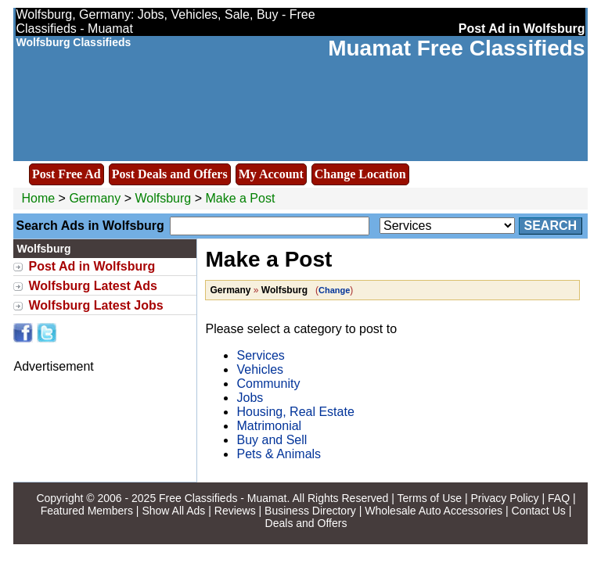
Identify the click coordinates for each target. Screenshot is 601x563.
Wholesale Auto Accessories (433, 510)
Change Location (360, 174)
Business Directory (310, 510)
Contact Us (539, 510)
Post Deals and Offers (170, 174)
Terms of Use (430, 498)
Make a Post (240, 198)
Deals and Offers (306, 523)
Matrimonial (268, 425)
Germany (95, 198)
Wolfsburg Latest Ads (92, 285)
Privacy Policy (504, 498)
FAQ (559, 498)
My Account (271, 174)
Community (268, 383)
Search (551, 225)
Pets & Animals (278, 454)
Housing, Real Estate (295, 411)
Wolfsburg (164, 198)
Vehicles (259, 369)
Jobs (249, 397)
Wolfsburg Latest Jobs (95, 305)
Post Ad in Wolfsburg (91, 266)
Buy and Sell (271, 439)
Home (38, 198)
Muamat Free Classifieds (456, 48)
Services (260, 355)
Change (334, 290)
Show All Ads (173, 510)
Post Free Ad (66, 174)
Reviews (235, 510)
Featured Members (87, 510)
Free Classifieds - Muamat (222, 498)
